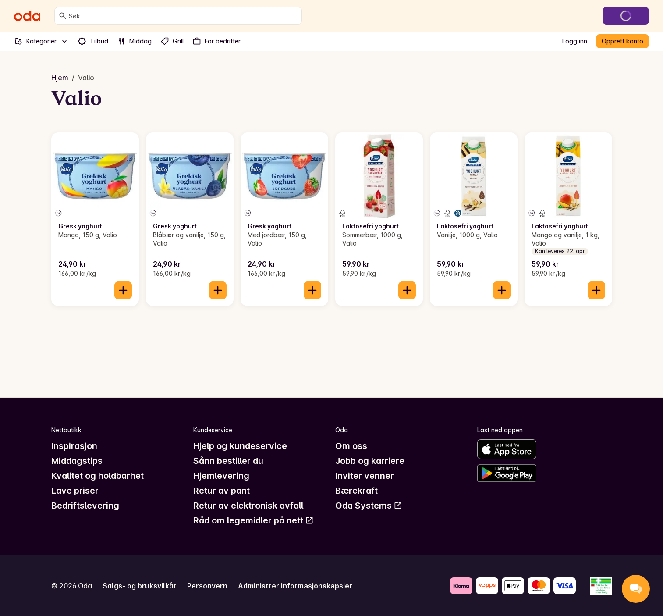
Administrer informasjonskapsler (295, 585)
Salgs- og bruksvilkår (140, 585)
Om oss (351, 446)
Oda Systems (368, 505)
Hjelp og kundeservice (240, 446)
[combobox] (183, 15)
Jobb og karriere (369, 461)
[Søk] (62, 15)
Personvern (207, 585)
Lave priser (75, 490)
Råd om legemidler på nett (253, 520)
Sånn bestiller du (228, 461)
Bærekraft (356, 490)
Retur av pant (221, 490)
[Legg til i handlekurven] (123, 290)
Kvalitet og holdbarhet (97, 475)
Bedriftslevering (85, 505)
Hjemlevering (221, 475)
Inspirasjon (74, 446)
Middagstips (77, 461)
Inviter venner (364, 475)
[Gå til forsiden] (27, 16)
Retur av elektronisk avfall (248, 505)
